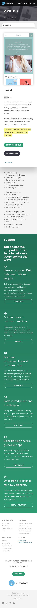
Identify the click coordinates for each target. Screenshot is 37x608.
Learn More (18, 301)
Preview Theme (12, 153)
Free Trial (19, 574)
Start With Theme (13, 145)
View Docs (18, 385)
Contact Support (18, 505)
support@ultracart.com (25, 542)
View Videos (18, 465)
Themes (7, 18)
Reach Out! (18, 425)
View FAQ (18, 341)
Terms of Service (8, 162)
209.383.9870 (22, 540)
